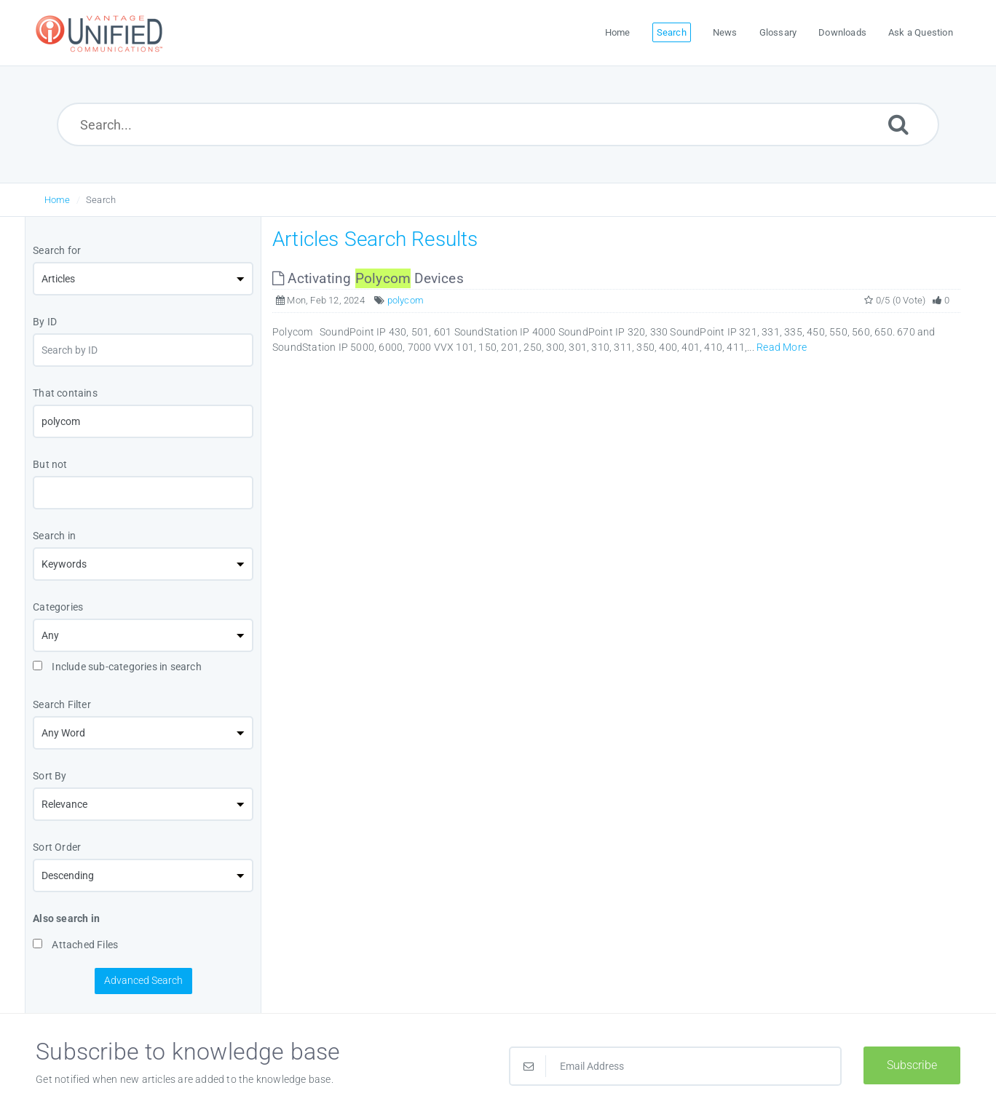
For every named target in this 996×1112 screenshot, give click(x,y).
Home (57, 199)
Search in (54, 535)
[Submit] (898, 124)
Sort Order (57, 847)
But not (50, 464)
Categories (58, 607)
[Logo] (101, 33)
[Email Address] (675, 1066)
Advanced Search (143, 980)
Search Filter (62, 704)
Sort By (49, 776)
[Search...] (498, 124)
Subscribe (912, 1065)
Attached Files (75, 944)
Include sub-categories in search (117, 666)
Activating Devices (368, 278)
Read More (781, 347)
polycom (405, 300)
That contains (65, 393)
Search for (57, 250)
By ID (45, 321)
